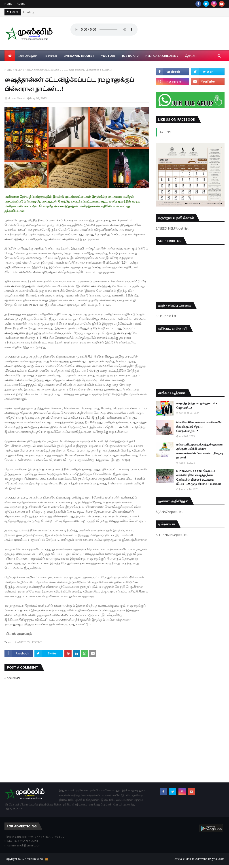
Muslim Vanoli (16, 98)
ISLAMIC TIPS (22, 642)
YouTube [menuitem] (108, 56)
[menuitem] (9, 55)
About (21, 4)
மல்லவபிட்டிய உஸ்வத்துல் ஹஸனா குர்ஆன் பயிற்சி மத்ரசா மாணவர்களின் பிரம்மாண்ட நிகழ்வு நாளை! (199, 451)
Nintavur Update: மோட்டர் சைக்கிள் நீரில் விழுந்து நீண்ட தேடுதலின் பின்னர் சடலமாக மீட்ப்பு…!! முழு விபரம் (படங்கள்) (198, 477)
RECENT (19, 70)
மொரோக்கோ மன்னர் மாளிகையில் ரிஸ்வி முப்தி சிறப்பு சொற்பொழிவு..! (199, 426)
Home (8, 4)
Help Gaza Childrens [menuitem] (161, 56)
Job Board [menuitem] (130, 56)
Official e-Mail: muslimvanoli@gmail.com (199, 859)
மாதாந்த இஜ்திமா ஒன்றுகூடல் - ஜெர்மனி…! (196, 405)
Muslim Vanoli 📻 (37, 859)
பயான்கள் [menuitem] (50, 56)
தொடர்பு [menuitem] (191, 56)
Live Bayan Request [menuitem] (79, 56)
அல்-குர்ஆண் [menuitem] (28, 56)
